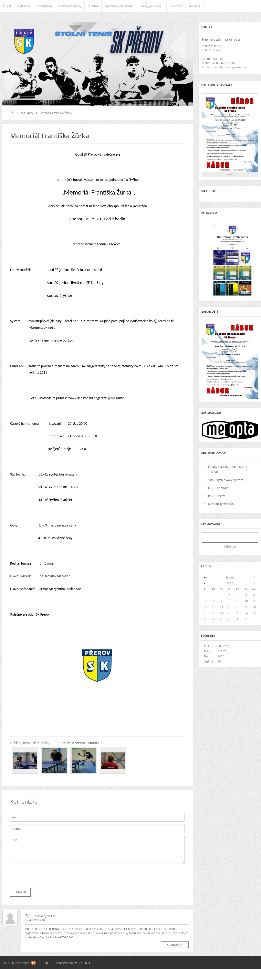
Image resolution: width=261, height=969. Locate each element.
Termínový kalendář (119, 6)
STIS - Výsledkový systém (225, 480)
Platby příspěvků (151, 6)
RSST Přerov (216, 496)
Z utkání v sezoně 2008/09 (79, 743)
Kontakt (194, 6)
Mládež (93, 6)
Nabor (230, 174)
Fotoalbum (44, 6)
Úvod (7, 6)
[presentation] (41, 875)
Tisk (46, 963)
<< (205, 577)
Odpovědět (174, 945)
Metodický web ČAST (222, 504)
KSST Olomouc (218, 488)
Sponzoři (176, 6)
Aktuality (24, 6)
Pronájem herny (69, 6)
